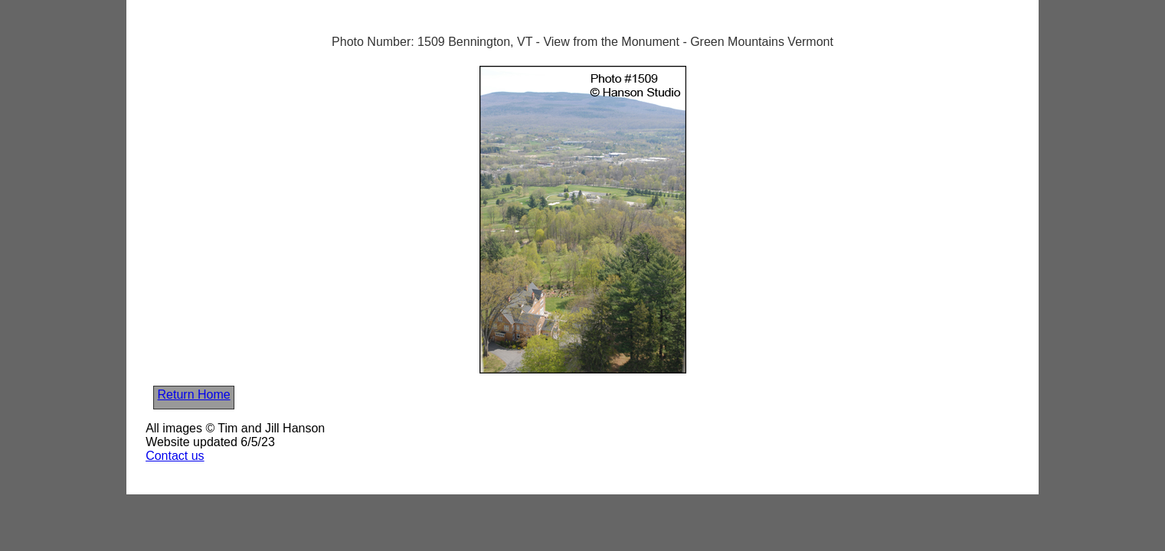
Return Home (194, 394)
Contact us (175, 455)
